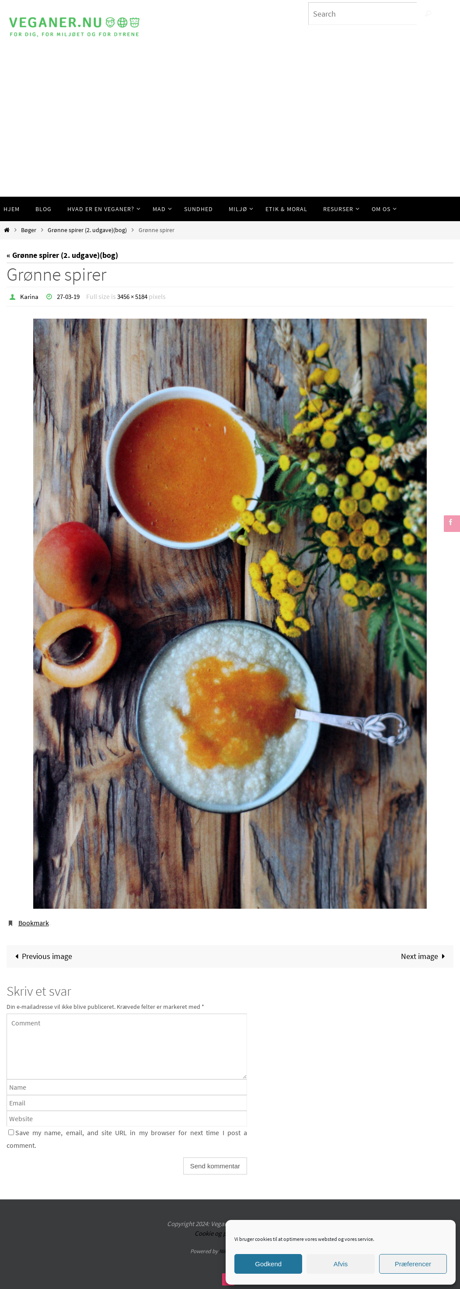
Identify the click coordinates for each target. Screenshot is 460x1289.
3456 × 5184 (138, 296)
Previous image (41, 956)
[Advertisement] (230, 131)
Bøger (28, 230)
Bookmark (33, 922)
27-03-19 (70, 296)
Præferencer (413, 1264)
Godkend (268, 1264)
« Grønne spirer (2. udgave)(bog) (62, 255)
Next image (425, 956)
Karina (29, 296)
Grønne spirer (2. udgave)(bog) (87, 230)
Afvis (341, 1264)
